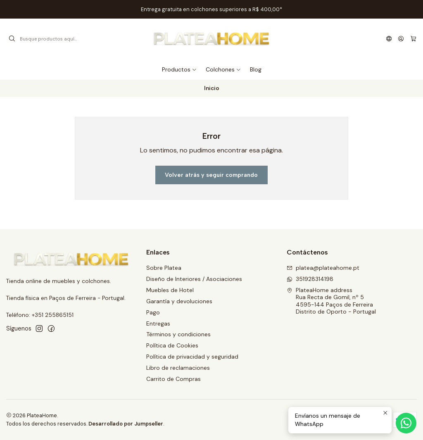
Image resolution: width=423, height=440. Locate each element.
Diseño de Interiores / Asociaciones (194, 279)
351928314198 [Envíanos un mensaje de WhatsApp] (310, 279)
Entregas (158, 323)
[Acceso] (401, 39)
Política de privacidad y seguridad (192, 356)
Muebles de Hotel (170, 290)
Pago (153, 312)
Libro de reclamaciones (178, 367)
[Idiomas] (389, 39)
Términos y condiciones (178, 334)
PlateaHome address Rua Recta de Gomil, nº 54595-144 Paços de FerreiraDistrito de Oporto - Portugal (331, 301)
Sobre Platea (163, 267)
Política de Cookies (172, 345)
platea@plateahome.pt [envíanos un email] (323, 267)
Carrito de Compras (173, 379)
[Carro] (413, 39)
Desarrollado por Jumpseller (125, 423)
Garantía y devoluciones (179, 301)
